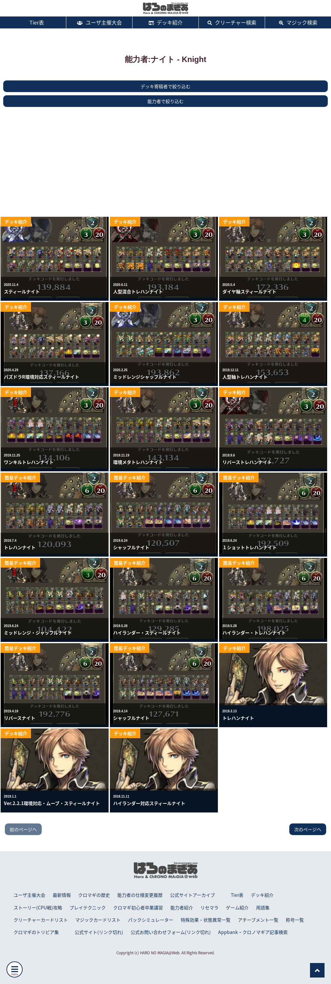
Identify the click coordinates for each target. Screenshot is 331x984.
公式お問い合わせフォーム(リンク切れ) (171, 932)
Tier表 (33, 22)
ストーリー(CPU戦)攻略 (38, 907)
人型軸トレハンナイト (245, 376)
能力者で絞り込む (165, 101)
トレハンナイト (20, 547)
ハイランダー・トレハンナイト (254, 632)
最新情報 (62, 895)
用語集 (263, 907)
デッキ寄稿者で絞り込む (165, 86)
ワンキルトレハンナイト (29, 462)
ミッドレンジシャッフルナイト (144, 376)
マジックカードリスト (98, 919)
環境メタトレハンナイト (138, 462)
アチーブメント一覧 (258, 919)
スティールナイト (22, 291)
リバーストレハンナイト (247, 462)
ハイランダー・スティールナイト (147, 632)
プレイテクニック (87, 907)
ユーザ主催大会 (99, 22)
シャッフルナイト (131, 547)
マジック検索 (298, 22)
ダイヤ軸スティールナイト (249, 291)
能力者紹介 (181, 907)
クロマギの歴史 (94, 895)
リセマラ (209, 907)
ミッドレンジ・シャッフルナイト (38, 632)
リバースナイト (19, 718)
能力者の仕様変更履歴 (140, 895)
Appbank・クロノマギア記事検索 (253, 932)
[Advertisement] (165, 162)
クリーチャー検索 (232, 22)
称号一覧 (295, 919)
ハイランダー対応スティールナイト (149, 803)
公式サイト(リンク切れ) (99, 932)
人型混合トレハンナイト (138, 291)
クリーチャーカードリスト (41, 919)
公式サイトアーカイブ (192, 895)
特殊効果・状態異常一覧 (205, 919)
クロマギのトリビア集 (36, 932)
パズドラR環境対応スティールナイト (41, 376)
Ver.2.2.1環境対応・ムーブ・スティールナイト (52, 803)
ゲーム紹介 (237, 907)
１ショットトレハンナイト (249, 547)
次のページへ (307, 829)
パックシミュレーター (150, 919)
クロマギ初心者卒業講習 (138, 907)
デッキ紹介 (166, 22)
